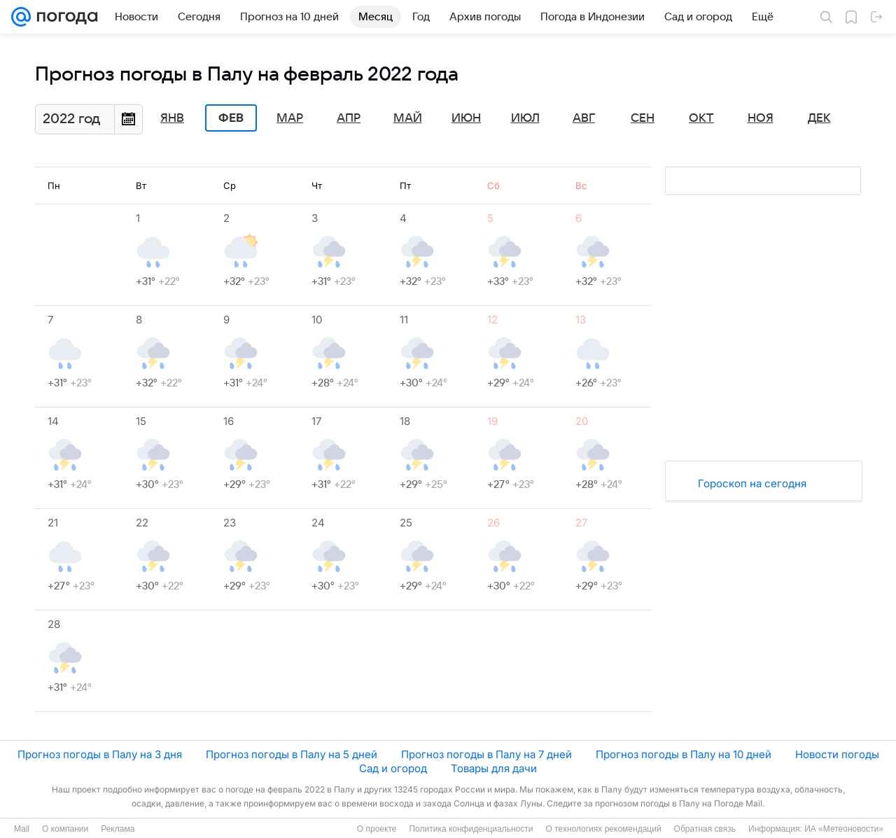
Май (407, 118)
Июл (525, 118)
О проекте (377, 829)
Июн (466, 118)
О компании (65, 829)
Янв (172, 118)
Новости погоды (837, 754)
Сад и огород (393, 768)
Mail (21, 829)
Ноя (761, 118)
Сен (642, 118)
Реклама (117, 829)
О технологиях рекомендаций (603, 829)
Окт (701, 118)
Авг (584, 118)
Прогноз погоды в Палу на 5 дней (291, 754)
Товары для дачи (494, 768)
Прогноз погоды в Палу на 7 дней (486, 754)
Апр (348, 118)
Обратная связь (705, 829)
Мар (289, 118)
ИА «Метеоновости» (843, 829)
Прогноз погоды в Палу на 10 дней (683, 754)
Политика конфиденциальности (471, 829)
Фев (231, 118)
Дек (819, 118)
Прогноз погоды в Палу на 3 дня (100, 754)
